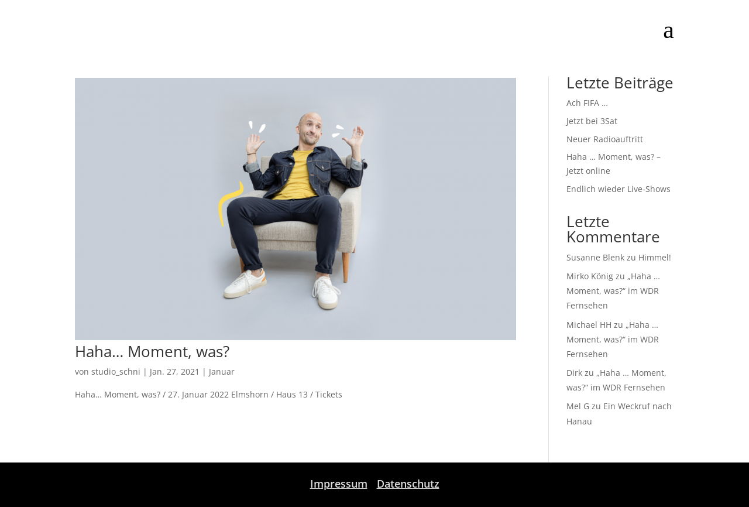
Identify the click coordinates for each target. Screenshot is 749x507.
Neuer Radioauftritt (604, 139)
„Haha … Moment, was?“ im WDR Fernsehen (613, 290)
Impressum (338, 484)
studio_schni (115, 371)
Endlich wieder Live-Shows (618, 188)
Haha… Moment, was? (152, 351)
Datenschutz (408, 484)
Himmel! (654, 257)
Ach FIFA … (587, 102)
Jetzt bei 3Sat (591, 120)
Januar (222, 371)
